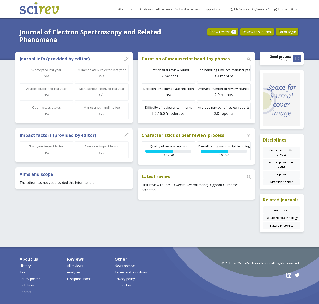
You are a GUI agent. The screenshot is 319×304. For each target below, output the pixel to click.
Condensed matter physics (281, 152)
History (25, 265)
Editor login (287, 32)
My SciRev (239, 9)
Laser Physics (282, 210)
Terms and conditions (131, 272)
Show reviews (223, 32)
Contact (25, 292)
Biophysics (282, 174)
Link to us (27, 285)
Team (24, 272)
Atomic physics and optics (281, 164)
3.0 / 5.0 (168, 150)
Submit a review (187, 9)
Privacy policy (125, 279)
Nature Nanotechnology (282, 218)
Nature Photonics (281, 225)
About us (125, 9)
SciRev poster (30, 279)
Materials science (281, 182)
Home (280, 9)
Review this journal (257, 32)
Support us (211, 9)
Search (259, 9)
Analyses (146, 9)
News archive (125, 265)
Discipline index (79, 279)
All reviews (164, 9)
